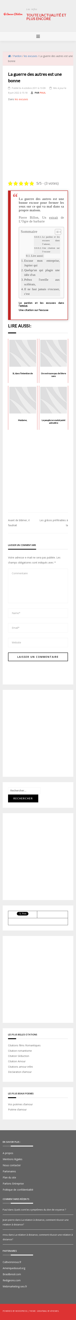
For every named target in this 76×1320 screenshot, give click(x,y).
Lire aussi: (37, 255)
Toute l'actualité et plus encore (46, 17)
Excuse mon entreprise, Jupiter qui (42, 263)
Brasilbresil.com (12, 1274)
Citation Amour (17, 1061)
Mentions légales (12, 1159)
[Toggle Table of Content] (56, 232)
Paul (43, 92)
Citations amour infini (20, 1066)
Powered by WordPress (15, 1311)
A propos (8, 1153)
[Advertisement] (38, 142)
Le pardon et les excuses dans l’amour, (51, 240)
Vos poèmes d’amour (20, 1104)
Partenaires (9, 1171)
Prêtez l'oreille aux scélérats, (42, 282)
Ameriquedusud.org (14, 1268)
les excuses (21, 99)
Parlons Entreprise (13, 1183)
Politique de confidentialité (18, 1189)
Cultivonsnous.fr (12, 1262)
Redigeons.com (12, 1280)
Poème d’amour (17, 1109)
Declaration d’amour (20, 1072)
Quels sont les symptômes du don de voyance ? (40, 1209)
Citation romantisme (20, 1050)
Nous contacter (12, 1165)
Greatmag (42, 1311)
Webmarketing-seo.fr (15, 1286)
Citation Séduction (18, 1056)
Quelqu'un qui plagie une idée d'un (42, 273)
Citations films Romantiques (24, 1045)
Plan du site (9, 1177)
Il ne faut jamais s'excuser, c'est (42, 292)
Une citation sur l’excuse (51, 250)
